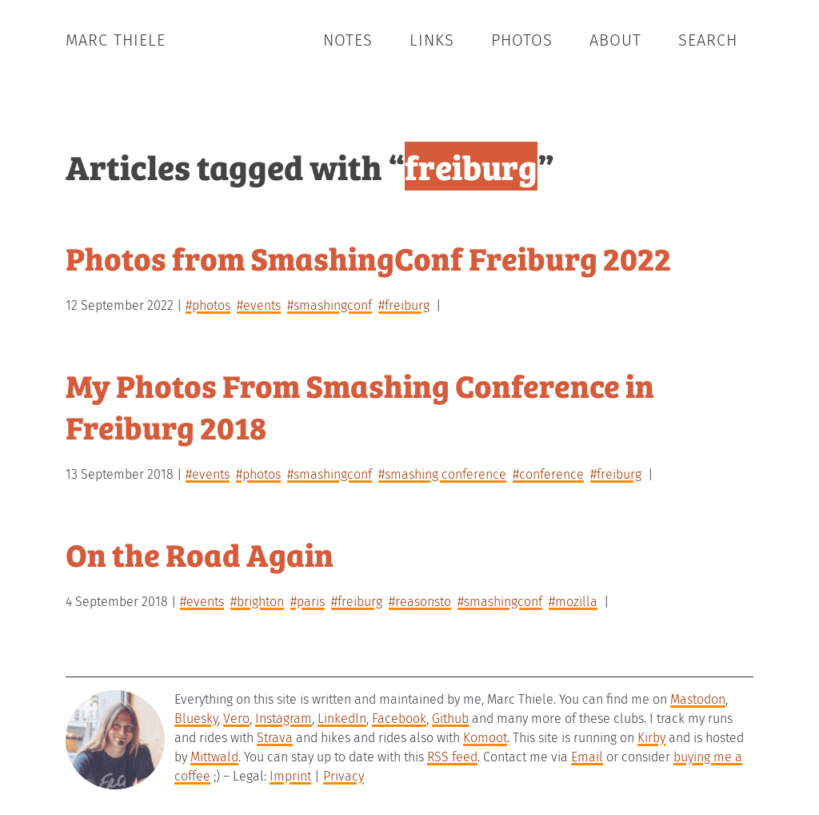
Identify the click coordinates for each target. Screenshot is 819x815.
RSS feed (452, 757)
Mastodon (697, 699)
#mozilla (573, 601)
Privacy (343, 776)
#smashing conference (442, 474)
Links (432, 40)
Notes (348, 40)
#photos (208, 305)
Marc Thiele (116, 40)
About (615, 40)
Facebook (399, 718)
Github (450, 718)
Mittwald (214, 757)
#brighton (257, 601)
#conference (548, 474)
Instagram (283, 718)
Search (707, 40)
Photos (522, 40)
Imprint (290, 776)
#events (259, 305)
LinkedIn (342, 718)
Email (587, 757)
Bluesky (196, 718)
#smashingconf (329, 305)
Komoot (485, 737)
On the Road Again (200, 553)
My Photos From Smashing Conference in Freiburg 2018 (360, 405)
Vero (236, 718)
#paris (307, 601)
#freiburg (403, 305)
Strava (275, 737)
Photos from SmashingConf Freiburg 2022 (368, 257)
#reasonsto (420, 601)
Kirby (651, 737)
